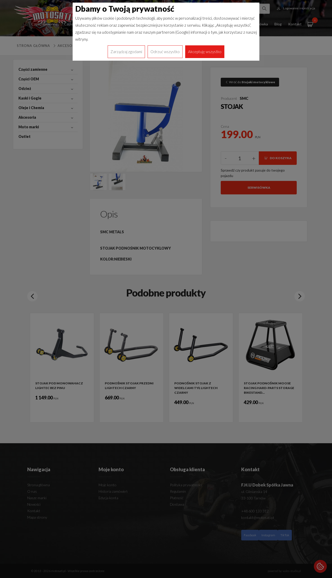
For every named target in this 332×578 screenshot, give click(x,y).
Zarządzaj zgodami (126, 51)
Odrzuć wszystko (165, 51)
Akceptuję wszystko (205, 51)
